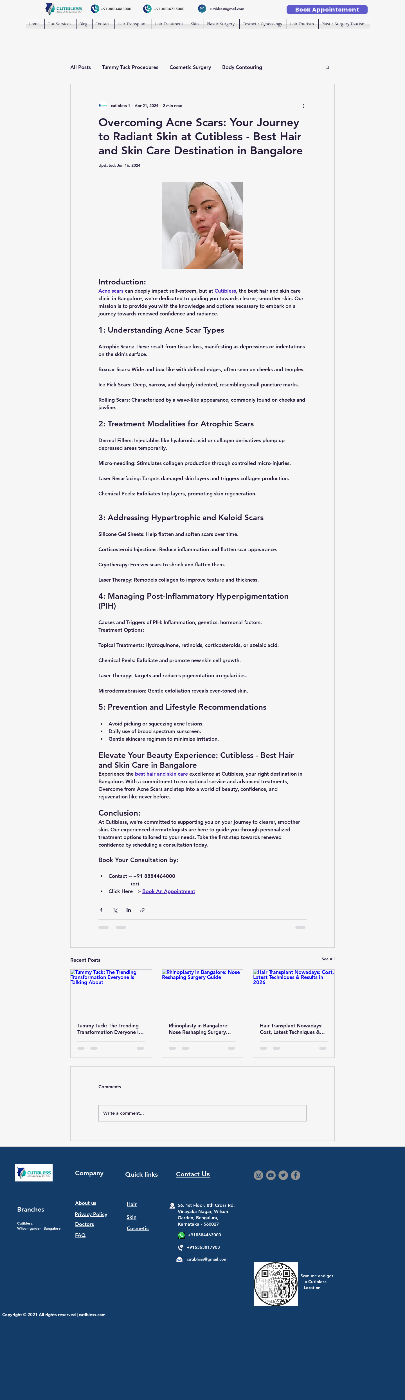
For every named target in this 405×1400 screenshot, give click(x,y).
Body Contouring (242, 67)
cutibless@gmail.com (207, 1259)
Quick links (141, 1174)
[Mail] (179, 1260)
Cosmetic (138, 1228)
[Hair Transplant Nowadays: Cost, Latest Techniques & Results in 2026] (293, 992)
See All (328, 958)
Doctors (84, 1224)
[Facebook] (295, 1175)
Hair (132, 1204)
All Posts (80, 67)
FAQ (80, 1235)
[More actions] (303, 105)
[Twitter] (283, 1175)
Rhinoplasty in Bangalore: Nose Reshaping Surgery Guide (199, 1028)
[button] (133, 24)
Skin (131, 1217)
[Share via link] (142, 910)
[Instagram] (258, 1175)
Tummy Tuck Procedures (130, 67)
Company (89, 1173)
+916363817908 (203, 1247)
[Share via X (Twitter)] (115, 910)
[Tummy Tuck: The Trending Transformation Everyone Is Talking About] (111, 992)
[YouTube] (271, 1175)
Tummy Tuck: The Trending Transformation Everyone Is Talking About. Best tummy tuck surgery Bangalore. (109, 1028)
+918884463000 (204, 1234)
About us (85, 1203)
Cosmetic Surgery (190, 67)
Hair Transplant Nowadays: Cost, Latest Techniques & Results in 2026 (291, 1028)
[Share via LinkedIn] (128, 910)
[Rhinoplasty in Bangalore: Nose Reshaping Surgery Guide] (202, 992)
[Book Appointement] (327, 9)
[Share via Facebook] (101, 910)
